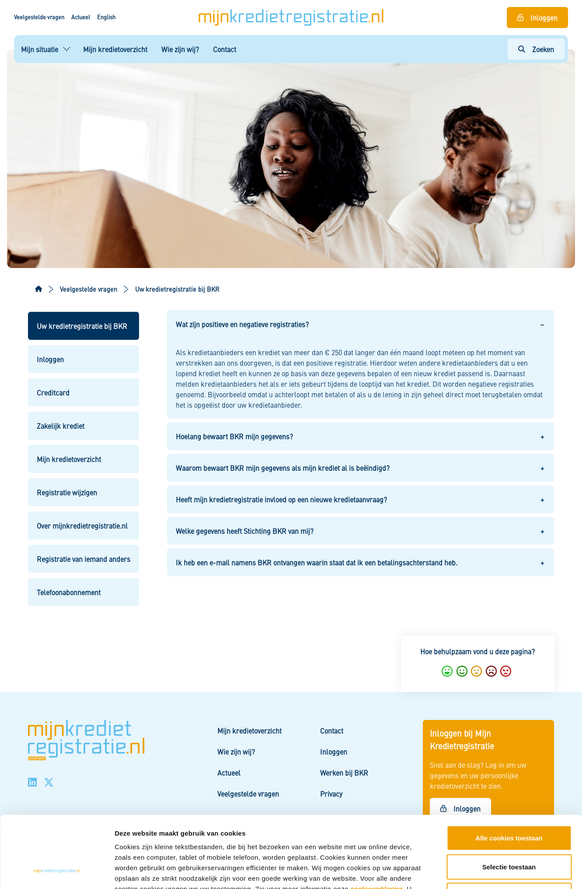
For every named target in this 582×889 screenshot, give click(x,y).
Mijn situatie (39, 49)
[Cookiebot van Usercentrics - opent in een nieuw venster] (56, 871)
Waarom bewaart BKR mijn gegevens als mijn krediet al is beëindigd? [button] (283, 468)
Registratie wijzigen (67, 492)
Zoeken (543, 49)
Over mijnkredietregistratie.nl (82, 525)
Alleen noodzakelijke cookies (509, 831)
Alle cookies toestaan (508, 774)
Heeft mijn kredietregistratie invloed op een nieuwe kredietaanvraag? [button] (281, 499)
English (106, 17)
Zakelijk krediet (60, 425)
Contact (224, 49)
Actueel (80, 17)
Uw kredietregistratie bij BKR (82, 326)
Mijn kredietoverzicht (115, 49)
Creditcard (53, 392)
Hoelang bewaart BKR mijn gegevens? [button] (234, 436)
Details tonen (470, 871)
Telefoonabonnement (69, 592)
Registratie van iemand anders (83, 559)
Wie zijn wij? (180, 49)
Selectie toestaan (509, 803)
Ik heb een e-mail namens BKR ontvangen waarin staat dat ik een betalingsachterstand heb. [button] (316, 562)
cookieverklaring (377, 825)
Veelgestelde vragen (39, 17)
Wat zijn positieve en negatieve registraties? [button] (242, 324)
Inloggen (544, 17)
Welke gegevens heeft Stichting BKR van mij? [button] (245, 531)
